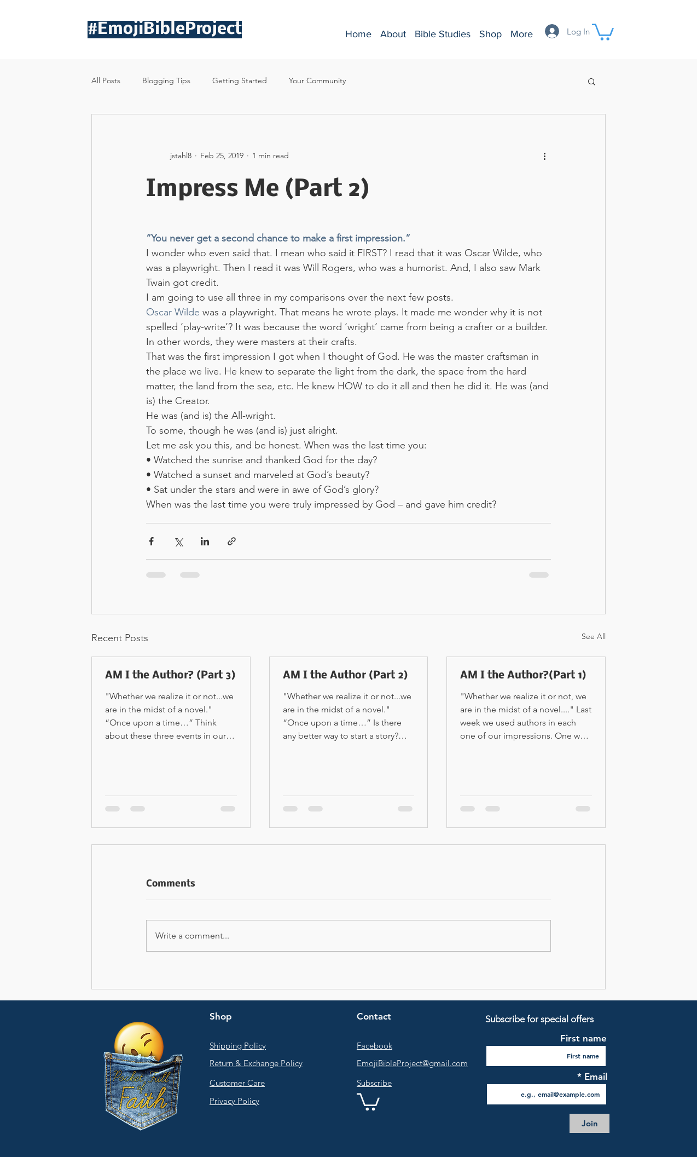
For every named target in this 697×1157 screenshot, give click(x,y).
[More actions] (544, 156)
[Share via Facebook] (151, 541)
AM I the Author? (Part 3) (170, 675)
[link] (368, 1100)
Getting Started (239, 80)
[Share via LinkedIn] (205, 541)
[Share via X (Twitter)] (178, 541)
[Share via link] (231, 541)
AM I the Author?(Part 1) (523, 675)
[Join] (589, 1123)
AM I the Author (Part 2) (345, 675)
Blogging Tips (166, 80)
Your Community (317, 80)
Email (594, 1076)
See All (594, 636)
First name (583, 1038)
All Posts (105, 80)
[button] (603, 31)
